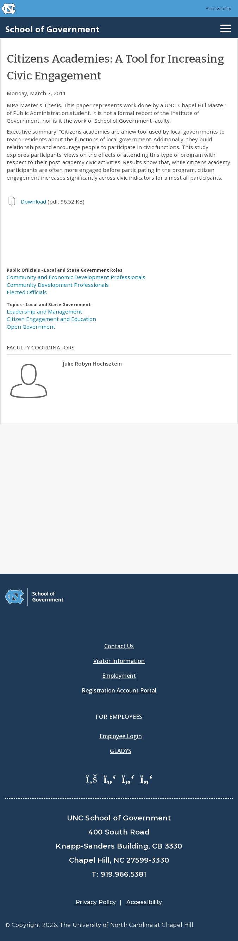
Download (33, 201)
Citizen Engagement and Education (51, 318)
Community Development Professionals (58, 284)
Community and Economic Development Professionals (76, 277)
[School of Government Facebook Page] (91, 778)
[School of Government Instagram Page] (146, 778)
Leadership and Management (44, 311)
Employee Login (121, 736)
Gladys (120, 751)
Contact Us (119, 646)
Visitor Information (119, 661)
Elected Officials (27, 292)
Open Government (31, 326)
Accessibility (218, 8)
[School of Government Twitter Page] (110, 778)
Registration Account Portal (119, 690)
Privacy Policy (96, 902)
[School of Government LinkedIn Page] (128, 778)
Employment (119, 675)
